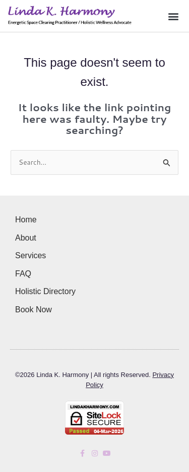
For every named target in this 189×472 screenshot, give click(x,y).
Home (26, 219)
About (25, 237)
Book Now (33, 309)
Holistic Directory (45, 291)
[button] (173, 16)
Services (30, 255)
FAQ (23, 273)
